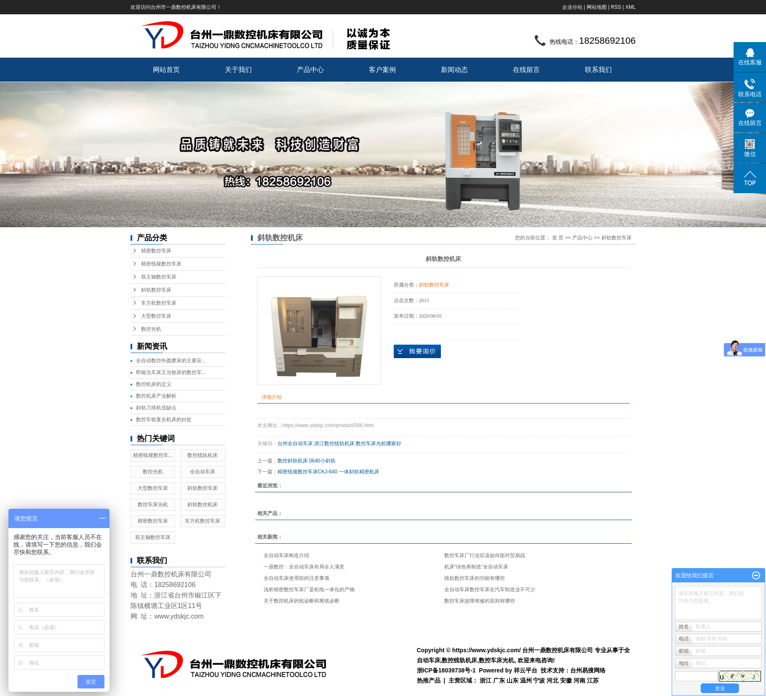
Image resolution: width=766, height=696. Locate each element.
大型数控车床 (156, 316)
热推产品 (428, 680)
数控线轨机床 (202, 455)
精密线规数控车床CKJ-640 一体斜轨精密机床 (328, 472)
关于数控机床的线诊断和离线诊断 (301, 601)
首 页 (557, 238)
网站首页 (166, 69)
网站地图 (597, 7)
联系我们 (598, 69)
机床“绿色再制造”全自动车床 (476, 567)
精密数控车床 (156, 251)
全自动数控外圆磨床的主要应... (171, 361)
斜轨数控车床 (156, 290)
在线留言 (526, 69)
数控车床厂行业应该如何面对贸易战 (484, 555)
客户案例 (382, 69)
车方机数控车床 (158, 303)
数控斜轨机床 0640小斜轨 (307, 461)
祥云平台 (525, 670)
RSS (616, 7)
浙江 (485, 680)
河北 (552, 680)
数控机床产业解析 (156, 396)
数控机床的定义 (153, 384)
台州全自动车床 (295, 443)
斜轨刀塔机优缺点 (156, 408)
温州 (526, 680)
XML (630, 7)
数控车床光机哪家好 (378, 443)
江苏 (593, 680)
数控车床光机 (153, 504)
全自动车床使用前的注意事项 (296, 578)
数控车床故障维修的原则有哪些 (479, 601)
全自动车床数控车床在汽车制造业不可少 (489, 589)
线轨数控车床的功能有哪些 (474, 578)
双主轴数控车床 (158, 277)
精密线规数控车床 (161, 264)
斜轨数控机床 (202, 504)
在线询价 (417, 351)
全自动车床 (202, 472)
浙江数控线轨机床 (334, 443)
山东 (512, 680)
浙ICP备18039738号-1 (446, 670)
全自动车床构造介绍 (286, 555)
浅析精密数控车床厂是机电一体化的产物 (309, 589)
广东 (499, 680)
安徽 (566, 680)
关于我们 (238, 69)
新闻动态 (454, 69)
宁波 (539, 680)
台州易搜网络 (588, 670)
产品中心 (310, 69)
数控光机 (151, 329)
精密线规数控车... (153, 455)
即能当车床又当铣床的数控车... (171, 372)
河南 (579, 680)
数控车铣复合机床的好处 (164, 419)
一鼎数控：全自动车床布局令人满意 (304, 567)
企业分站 (572, 7)
